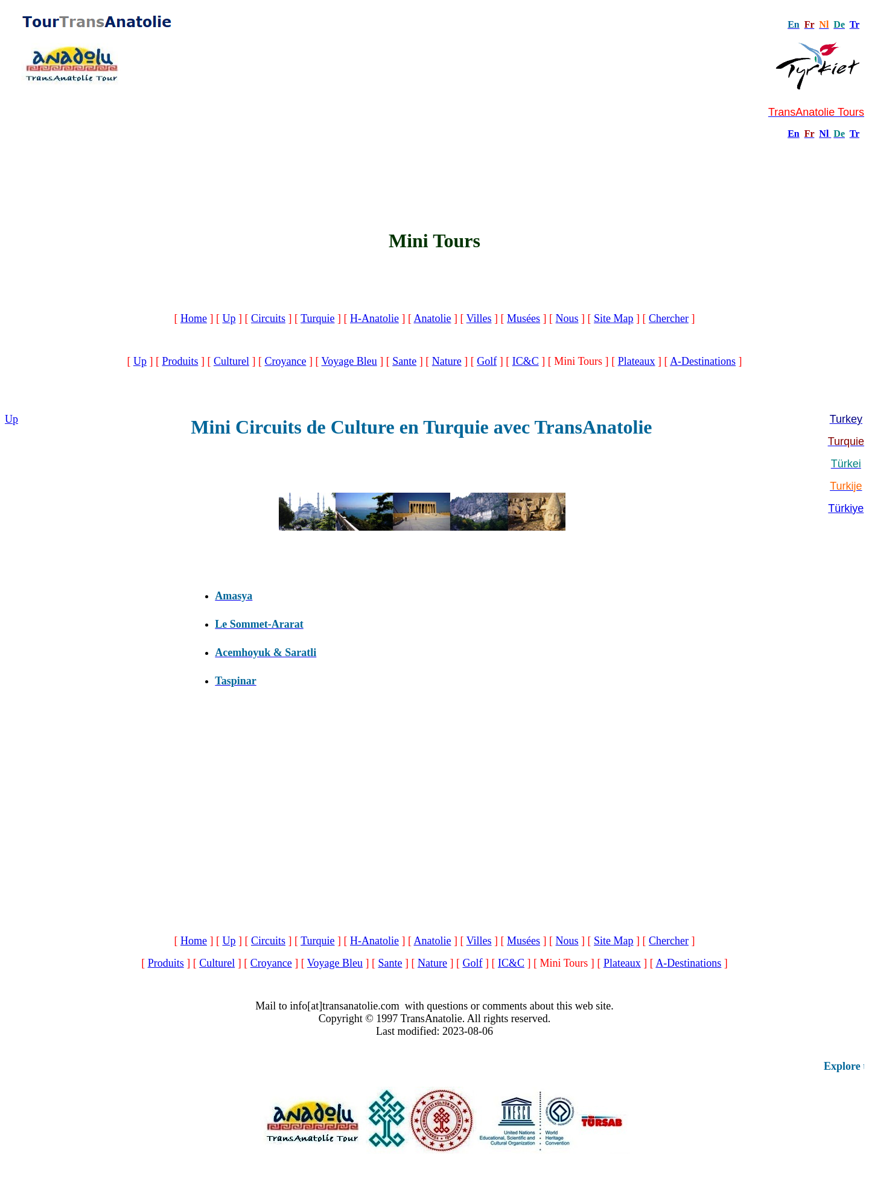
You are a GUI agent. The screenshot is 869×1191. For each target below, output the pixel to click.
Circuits (268, 318)
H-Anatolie (374, 318)
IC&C (525, 361)
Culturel (231, 361)
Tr (854, 24)
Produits (180, 361)
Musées (523, 318)
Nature (447, 361)
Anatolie (432, 318)
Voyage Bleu (349, 361)
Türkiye (846, 508)
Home (193, 318)
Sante (404, 361)
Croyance (285, 361)
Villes (479, 318)
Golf (487, 361)
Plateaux (636, 361)
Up (228, 318)
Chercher (669, 318)
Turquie (317, 318)
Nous (567, 318)
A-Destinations (703, 361)
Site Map (614, 318)
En (794, 133)
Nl (824, 133)
